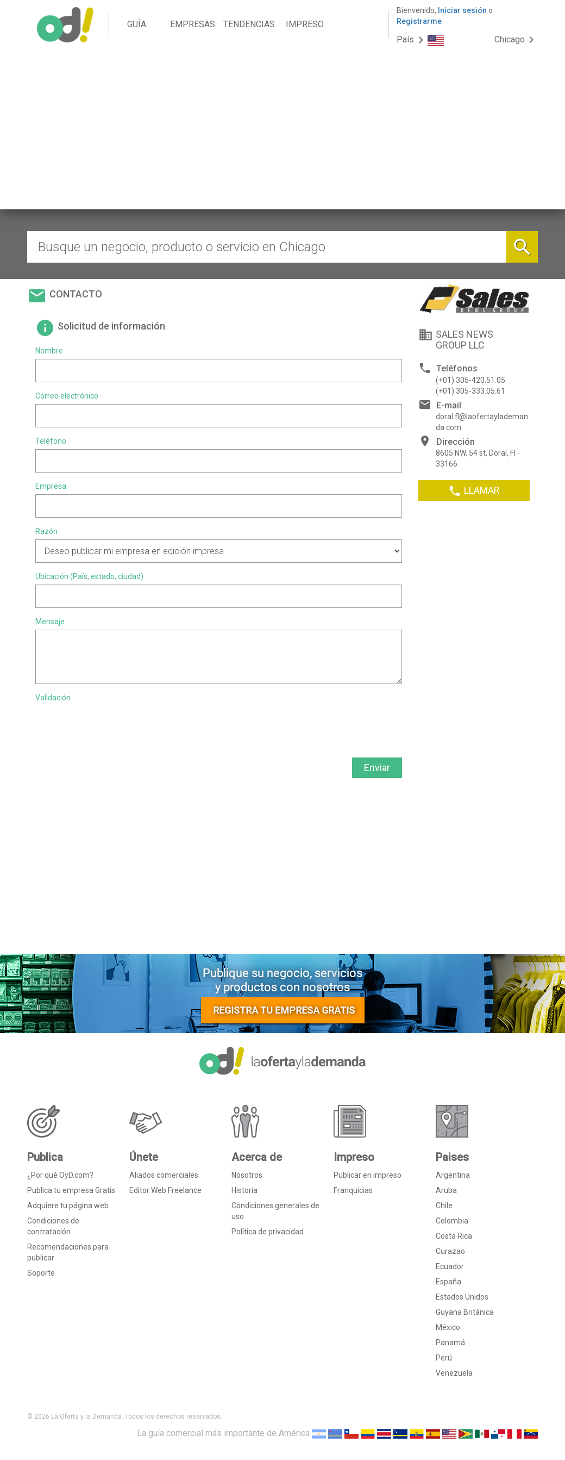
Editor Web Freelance (165, 1190)
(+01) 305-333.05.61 (470, 391)
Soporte (41, 1273)
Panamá (450, 1342)
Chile (444, 1205)
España (448, 1281)
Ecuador (450, 1266)
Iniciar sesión (462, 10)
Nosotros (246, 1175)
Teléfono (50, 441)
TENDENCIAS (249, 24)
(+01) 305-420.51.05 (470, 380)
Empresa (50, 486)
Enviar (377, 767)
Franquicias (353, 1190)
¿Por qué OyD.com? (60, 1175)
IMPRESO (305, 24)
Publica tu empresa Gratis (71, 1190)
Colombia (452, 1220)
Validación (53, 697)
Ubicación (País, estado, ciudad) (89, 576)
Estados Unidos (462, 1297)
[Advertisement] (282, 133)
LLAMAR (474, 491)
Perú (444, 1357)
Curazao (450, 1251)
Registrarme (419, 21)
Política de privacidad (267, 1231)
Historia (244, 1190)
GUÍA (136, 24)
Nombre (49, 350)
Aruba (446, 1190)
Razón (46, 531)
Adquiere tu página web (68, 1205)
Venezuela (454, 1373)
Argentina (453, 1175)
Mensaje (50, 621)
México (448, 1327)
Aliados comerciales (163, 1175)
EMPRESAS (192, 24)
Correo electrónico (66, 396)
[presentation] (117, 727)
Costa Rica (454, 1236)
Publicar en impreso (367, 1175)
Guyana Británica (465, 1312)
